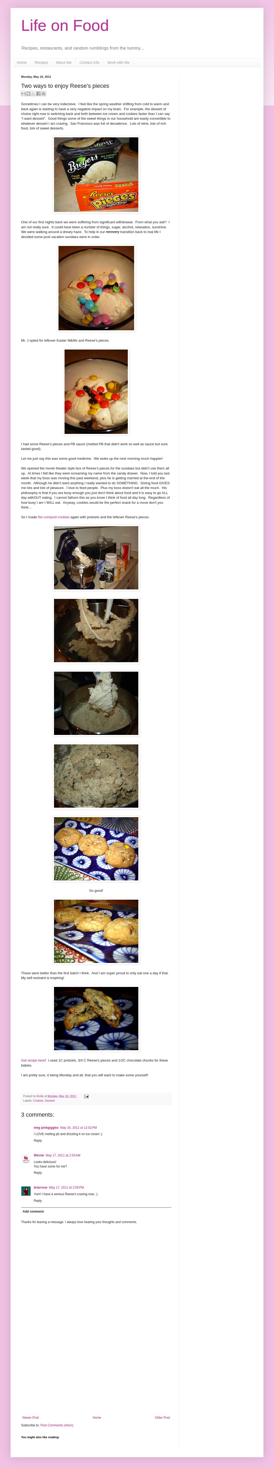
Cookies (38, 1100)
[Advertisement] (96, 1376)
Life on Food (65, 25)
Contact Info (90, 62)
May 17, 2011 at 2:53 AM (63, 1155)
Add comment (33, 1211)
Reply (38, 1140)
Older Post (162, 1417)
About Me (64, 62)
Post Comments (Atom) (56, 1425)
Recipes (41, 62)
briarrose (40, 1187)
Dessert (50, 1100)
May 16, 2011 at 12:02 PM (78, 1128)
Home (22, 62)
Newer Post (30, 1417)
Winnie (39, 1155)
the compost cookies (53, 517)
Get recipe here (33, 1060)
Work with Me (118, 62)
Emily (40, 1096)
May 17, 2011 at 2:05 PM (66, 1187)
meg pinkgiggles (46, 1128)
